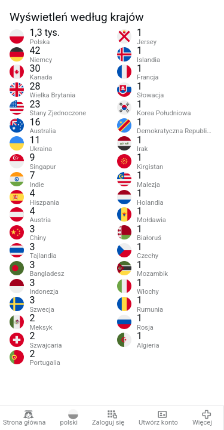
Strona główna (24, 418)
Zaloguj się (108, 418)
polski (69, 418)
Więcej (202, 418)
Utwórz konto (158, 418)
